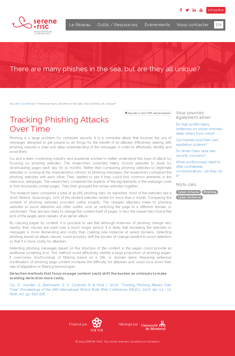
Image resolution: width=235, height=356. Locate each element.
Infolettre (216, 10)
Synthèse (28, 103)
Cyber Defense (189, 197)
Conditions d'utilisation (144, 341)
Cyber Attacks (188, 192)
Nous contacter (193, 24)
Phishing (210, 192)
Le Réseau (79, 24)
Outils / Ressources (117, 24)
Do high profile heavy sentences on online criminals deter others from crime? (199, 128)
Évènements (157, 24)
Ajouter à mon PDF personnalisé (147, 113)
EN (219, 24)
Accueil (15, 103)
